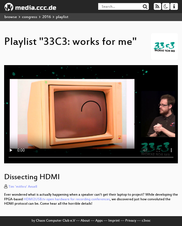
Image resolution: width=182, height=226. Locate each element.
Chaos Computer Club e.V (55, 221)
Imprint (114, 221)
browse (10, 17)
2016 (46, 17)
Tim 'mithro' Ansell (22, 187)
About (85, 221)
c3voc (146, 221)
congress (29, 17)
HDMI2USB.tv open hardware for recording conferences (67, 199)
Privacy (130, 221)
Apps (99, 221)
